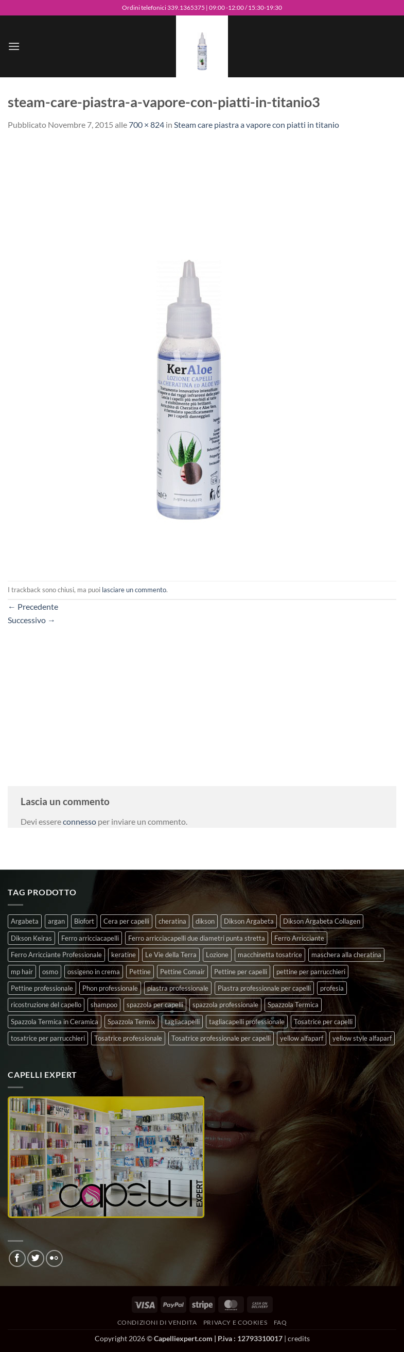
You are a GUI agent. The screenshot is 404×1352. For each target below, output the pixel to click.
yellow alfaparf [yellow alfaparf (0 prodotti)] (301, 1038)
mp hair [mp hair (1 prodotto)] (22, 971)
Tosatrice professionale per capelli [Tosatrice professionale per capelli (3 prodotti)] (221, 1038)
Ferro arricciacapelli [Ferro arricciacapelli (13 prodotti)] (90, 938)
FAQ (280, 1322)
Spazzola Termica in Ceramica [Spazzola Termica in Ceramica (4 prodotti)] (54, 1021)
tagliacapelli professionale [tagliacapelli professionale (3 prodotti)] (247, 1021)
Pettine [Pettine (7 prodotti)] (140, 971)
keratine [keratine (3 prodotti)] (123, 954)
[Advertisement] (202, 698)
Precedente (33, 606)
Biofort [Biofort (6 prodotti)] (84, 921)
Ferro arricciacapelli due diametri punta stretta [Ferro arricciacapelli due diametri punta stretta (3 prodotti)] (196, 938)
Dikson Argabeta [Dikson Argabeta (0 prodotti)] (249, 921)
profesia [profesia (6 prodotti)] (332, 988)
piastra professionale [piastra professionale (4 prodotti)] (177, 988)
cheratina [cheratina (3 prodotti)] (172, 921)
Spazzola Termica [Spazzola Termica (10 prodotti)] (293, 1004)
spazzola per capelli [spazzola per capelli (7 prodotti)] (155, 1004)
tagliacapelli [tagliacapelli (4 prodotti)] (182, 1021)
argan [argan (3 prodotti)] (56, 921)
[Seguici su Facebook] (17, 1258)
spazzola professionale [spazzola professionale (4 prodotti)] (225, 1004)
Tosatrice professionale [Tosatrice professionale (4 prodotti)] (128, 1038)
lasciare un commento (134, 590)
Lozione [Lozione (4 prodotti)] (217, 954)
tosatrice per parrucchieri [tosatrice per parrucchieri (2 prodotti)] (48, 1038)
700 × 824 (146, 124)
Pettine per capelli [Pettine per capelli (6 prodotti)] (240, 971)
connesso (79, 821)
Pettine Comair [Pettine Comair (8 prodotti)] (182, 971)
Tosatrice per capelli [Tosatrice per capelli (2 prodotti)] (323, 1021)
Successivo (32, 620)
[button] (14, 46)
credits (299, 1338)
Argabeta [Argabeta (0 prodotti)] (25, 921)
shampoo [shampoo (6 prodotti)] (104, 1004)
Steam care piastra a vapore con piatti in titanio (256, 124)
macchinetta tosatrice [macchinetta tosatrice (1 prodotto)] (270, 954)
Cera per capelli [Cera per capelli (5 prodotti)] (126, 921)
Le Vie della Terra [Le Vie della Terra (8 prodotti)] (171, 954)
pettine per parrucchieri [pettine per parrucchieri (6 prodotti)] (310, 971)
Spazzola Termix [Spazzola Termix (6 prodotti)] (131, 1021)
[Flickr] (54, 1258)
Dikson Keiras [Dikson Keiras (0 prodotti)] (31, 938)
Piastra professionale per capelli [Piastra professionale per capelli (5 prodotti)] (264, 988)
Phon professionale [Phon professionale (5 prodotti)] (110, 988)
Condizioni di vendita (157, 1322)
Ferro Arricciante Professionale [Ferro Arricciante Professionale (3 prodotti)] (56, 954)
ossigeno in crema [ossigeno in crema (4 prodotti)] (93, 971)
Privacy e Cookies (235, 1322)
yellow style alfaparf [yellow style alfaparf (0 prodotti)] (362, 1038)
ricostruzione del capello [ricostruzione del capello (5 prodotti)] (46, 1004)
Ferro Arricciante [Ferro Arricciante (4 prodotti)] (299, 938)
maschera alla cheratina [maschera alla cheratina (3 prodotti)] (346, 954)
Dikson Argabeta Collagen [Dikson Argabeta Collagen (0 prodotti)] (321, 921)
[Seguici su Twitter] (35, 1258)
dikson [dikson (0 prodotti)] (205, 921)
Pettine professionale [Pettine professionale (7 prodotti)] (42, 988)
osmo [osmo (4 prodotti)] (50, 971)
